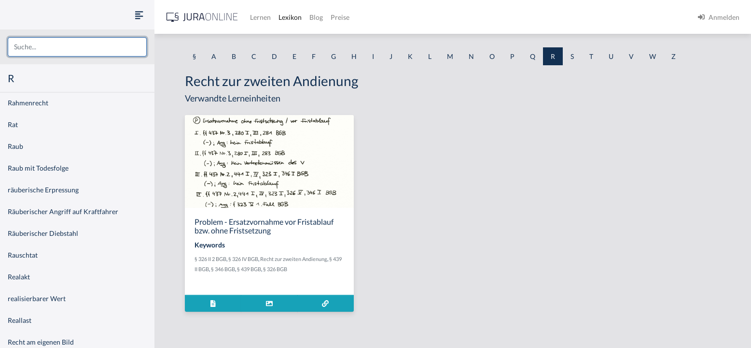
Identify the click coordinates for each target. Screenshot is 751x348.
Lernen (260, 17)
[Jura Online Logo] (202, 17)
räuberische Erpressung (43, 190)
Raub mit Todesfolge (38, 168)
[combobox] (77, 47)
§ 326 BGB (275, 269)
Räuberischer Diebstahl (43, 233)
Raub (15, 146)
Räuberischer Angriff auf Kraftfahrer (63, 211)
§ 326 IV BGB (243, 259)
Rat (13, 124)
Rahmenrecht (28, 103)
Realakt (19, 277)
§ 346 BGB (223, 269)
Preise (340, 17)
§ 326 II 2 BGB (210, 259)
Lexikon (290, 17)
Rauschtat (23, 255)
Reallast (19, 320)
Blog (316, 17)
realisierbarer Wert (37, 298)
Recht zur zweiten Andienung (293, 259)
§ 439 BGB (249, 269)
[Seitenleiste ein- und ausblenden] (139, 15)
